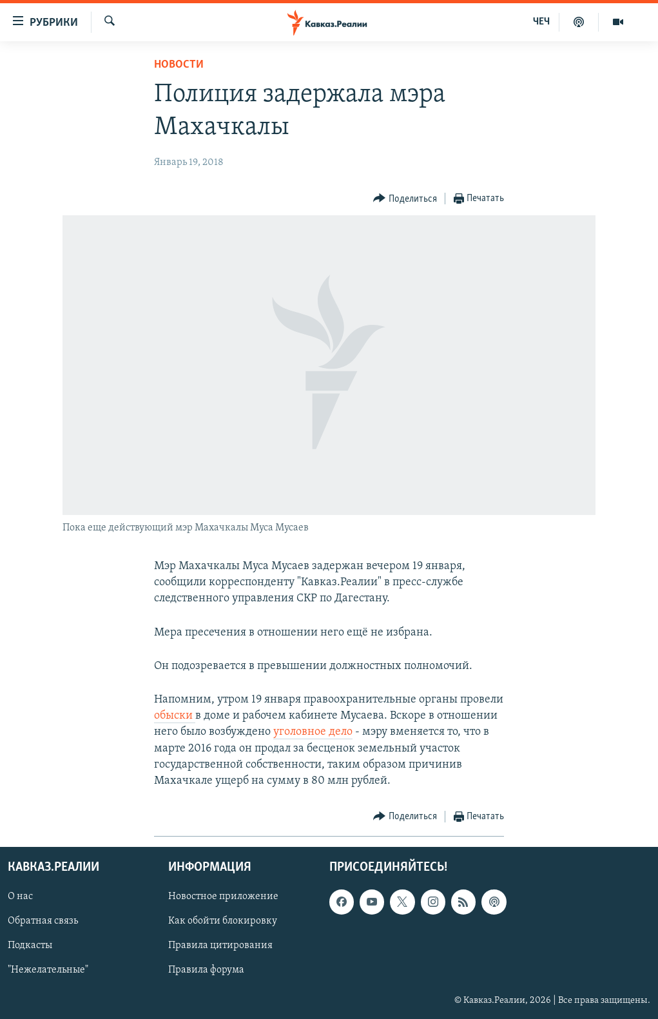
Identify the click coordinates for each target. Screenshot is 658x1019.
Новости (179, 65)
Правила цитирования (220, 946)
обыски (174, 716)
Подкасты (30, 946)
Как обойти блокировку (222, 922)
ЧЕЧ (541, 22)
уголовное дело (313, 732)
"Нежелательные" (48, 971)
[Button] (405, 199)
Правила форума (206, 971)
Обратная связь (43, 922)
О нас (20, 897)
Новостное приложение (223, 897)
